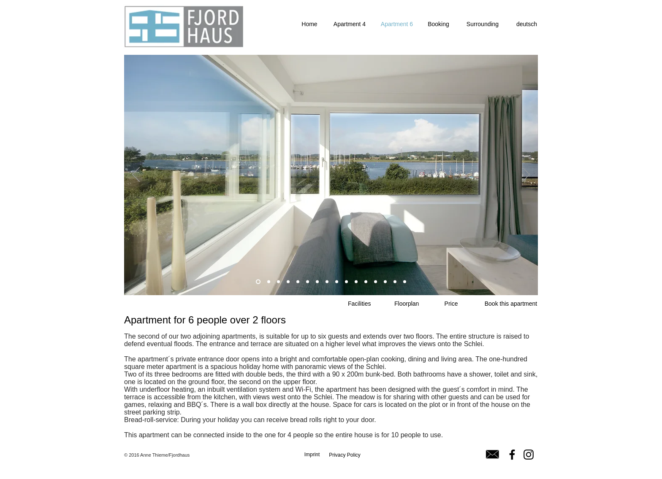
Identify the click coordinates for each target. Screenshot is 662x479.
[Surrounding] (482, 24)
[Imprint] (312, 454)
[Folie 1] (258, 282)
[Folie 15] (394, 281)
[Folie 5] (307, 281)
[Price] (451, 303)
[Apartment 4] (349, 24)
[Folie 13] (375, 281)
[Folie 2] (288, 281)
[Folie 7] (278, 281)
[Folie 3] (327, 281)
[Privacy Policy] (345, 455)
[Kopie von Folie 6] (356, 281)
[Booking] (438, 24)
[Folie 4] (336, 281)
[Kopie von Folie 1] (268, 281)
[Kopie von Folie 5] (317, 281)
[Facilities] (359, 303)
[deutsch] (526, 24)
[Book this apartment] (511, 303)
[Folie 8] (297, 281)
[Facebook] (512, 454)
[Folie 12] (365, 281)
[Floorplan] (406, 303)
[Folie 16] (404, 281)
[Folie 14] (385, 281)
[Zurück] (136, 175)
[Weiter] (526, 175)
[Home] (309, 24)
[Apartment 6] (397, 24)
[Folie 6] (346, 281)
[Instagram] (528, 454)
